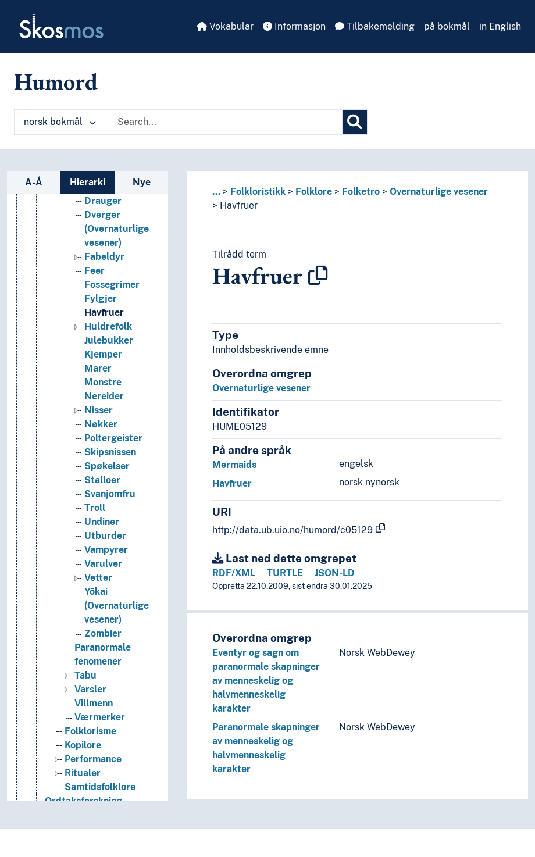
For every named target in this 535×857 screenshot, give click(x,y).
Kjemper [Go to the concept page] (103, 354)
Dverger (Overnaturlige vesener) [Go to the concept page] (116, 228)
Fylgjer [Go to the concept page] (100, 298)
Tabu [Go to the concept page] (85, 675)
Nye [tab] (142, 182)
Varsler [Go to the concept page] (90, 689)
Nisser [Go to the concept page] (98, 410)
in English (500, 26)
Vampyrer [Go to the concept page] (106, 549)
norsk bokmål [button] (60, 121)
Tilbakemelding (375, 26)
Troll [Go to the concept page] (94, 507)
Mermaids (234, 464)
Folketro (361, 191)
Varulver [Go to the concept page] (103, 563)
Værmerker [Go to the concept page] (99, 717)
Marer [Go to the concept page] (98, 368)
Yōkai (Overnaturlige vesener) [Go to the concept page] (116, 605)
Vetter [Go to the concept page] (98, 577)
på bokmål (447, 26)
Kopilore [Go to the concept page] (83, 745)
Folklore (313, 191)
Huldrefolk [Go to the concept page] (108, 326)
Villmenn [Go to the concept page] (93, 703)
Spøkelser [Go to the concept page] (107, 466)
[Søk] (355, 122)
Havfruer (239, 205)
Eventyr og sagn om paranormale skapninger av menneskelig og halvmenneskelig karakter (266, 680)
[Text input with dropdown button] (226, 122)
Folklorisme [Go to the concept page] (90, 731)
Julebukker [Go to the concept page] (108, 340)
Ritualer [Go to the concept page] (83, 773)
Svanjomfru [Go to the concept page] (109, 493)
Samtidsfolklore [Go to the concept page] (100, 786)
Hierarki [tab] (87, 182)
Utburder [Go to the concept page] (105, 535)
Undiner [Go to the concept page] (101, 521)
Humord (56, 81)
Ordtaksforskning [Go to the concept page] (83, 800)
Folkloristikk (258, 191)
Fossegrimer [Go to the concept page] (112, 284)
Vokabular (225, 26)
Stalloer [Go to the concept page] (102, 479)
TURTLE (285, 573)
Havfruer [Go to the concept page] (104, 312)
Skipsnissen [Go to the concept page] (110, 452)
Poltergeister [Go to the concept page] (113, 438)
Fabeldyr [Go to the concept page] (104, 256)
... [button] (216, 191)
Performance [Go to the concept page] (93, 759)
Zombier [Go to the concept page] (103, 633)
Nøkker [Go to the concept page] (100, 424)
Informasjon (294, 26)
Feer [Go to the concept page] (94, 270)
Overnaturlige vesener (439, 191)
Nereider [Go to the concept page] (104, 396)
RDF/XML (233, 573)
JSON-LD (335, 573)
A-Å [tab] (33, 182)
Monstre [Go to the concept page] (103, 382)
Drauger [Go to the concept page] (103, 200)
